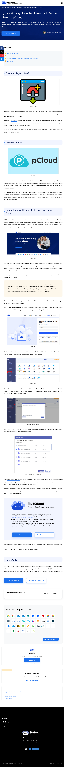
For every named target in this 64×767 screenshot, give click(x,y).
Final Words (10, 61)
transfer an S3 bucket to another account (27, 549)
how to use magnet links (13, 479)
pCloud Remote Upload (10, 696)
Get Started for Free (32, 680)
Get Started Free (10, 33)
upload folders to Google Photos (33, 266)
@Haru (53, 32)
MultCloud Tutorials (11, 7)
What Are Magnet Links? (13, 53)
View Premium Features (44, 535)
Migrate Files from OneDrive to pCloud (14, 692)
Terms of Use (59, 763)
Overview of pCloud (12, 56)
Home (4, 7)
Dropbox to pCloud (9, 694)
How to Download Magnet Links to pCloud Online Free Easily (22, 58)
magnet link (14, 120)
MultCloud (6, 220)
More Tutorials (8, 698)
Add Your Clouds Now (49, 639)
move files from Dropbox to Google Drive (23, 517)
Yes (47, 594)
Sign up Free (32, 660)
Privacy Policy (51, 763)
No (56, 594)
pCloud (5, 181)
